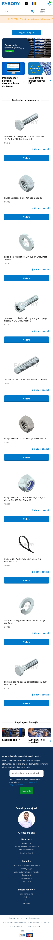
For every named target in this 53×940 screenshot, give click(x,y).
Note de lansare (26, 931)
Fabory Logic (26, 868)
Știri (26, 900)
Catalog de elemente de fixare (26, 846)
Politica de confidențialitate (14, 922)
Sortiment (26, 875)
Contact (26, 903)
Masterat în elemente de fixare (26, 865)
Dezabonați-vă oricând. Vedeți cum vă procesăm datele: (24, 782)
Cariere (26, 897)
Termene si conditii (38, 922)
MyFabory (26, 843)
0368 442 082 (26, 832)
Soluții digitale (26, 878)
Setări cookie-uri (33, 926)
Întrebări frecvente (26, 849)
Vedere (26, 158)
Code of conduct (16, 926)
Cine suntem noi (26, 894)
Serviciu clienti (26, 853)
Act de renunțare (33, 918)
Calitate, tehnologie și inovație (26, 872)
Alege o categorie (26, 32)
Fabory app (26, 881)
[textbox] (18, 11)
